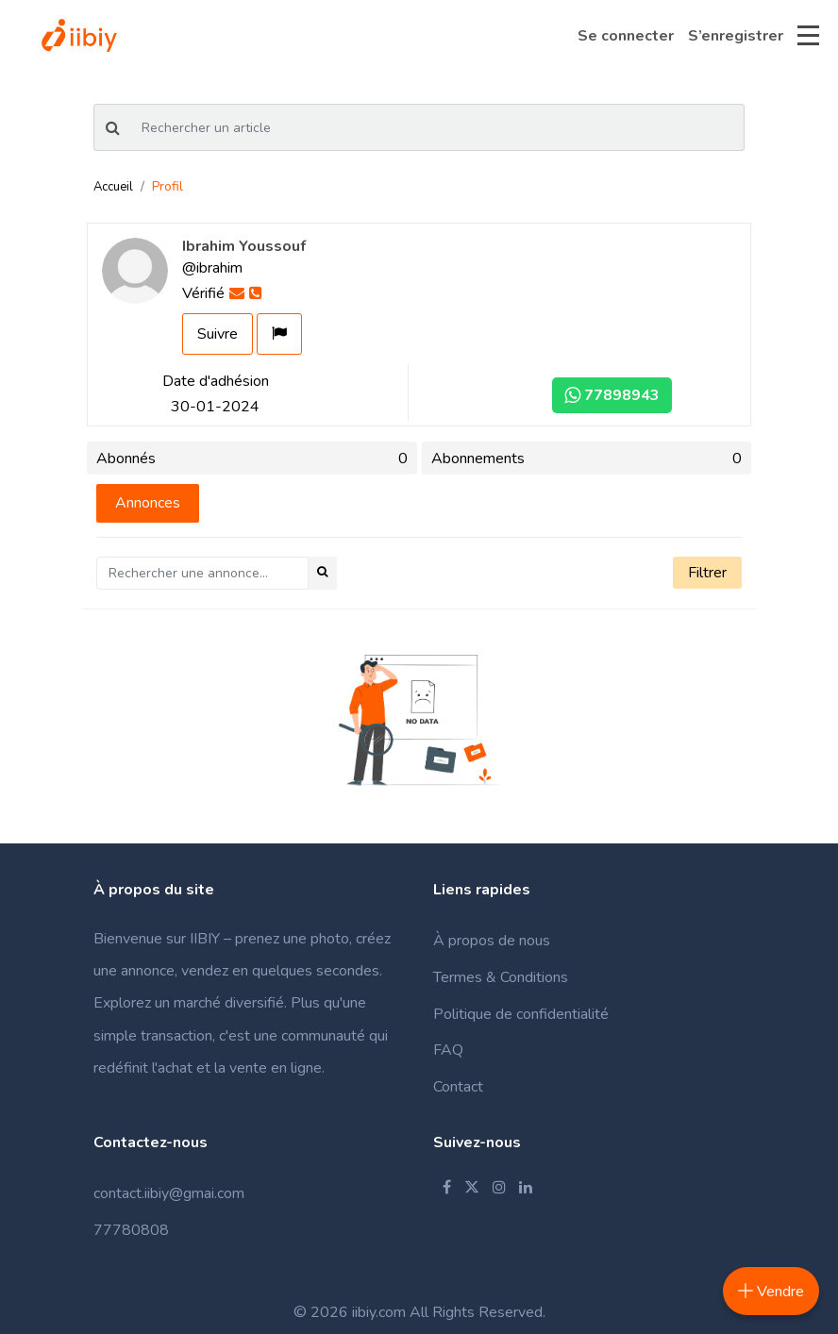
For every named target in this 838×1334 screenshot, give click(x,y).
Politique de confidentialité (521, 1014)
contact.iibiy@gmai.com (168, 1193)
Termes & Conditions (500, 977)
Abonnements (587, 458)
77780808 (131, 1230)
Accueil (113, 186)
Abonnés (252, 458)
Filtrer (707, 572)
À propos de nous (491, 940)
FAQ (448, 1050)
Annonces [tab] (147, 502)
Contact (458, 1086)
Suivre (217, 334)
